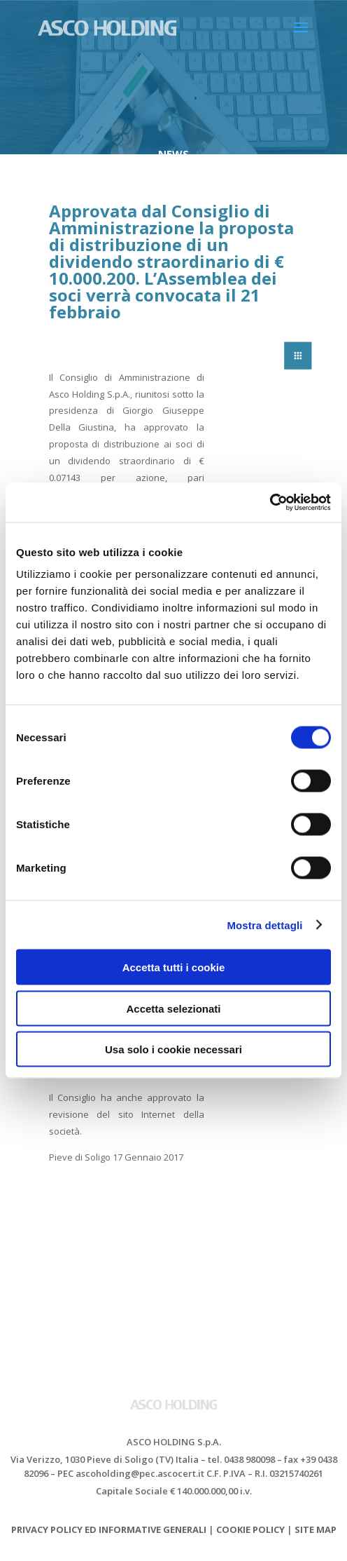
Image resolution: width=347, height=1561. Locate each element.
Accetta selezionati (173, 1008)
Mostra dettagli (264, 925)
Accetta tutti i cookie (173, 967)
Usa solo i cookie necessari (173, 1049)
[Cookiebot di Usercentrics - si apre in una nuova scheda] (269, 503)
